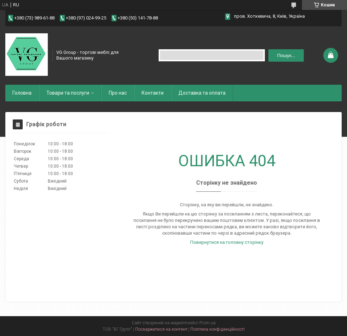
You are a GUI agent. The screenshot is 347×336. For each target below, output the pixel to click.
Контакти (153, 93)
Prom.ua (207, 322)
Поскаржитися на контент (161, 329)
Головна (22, 93)
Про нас (118, 93)
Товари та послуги (67, 93)
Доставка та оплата (202, 93)
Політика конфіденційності (217, 329)
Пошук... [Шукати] (286, 55)
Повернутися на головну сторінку (226, 242)
